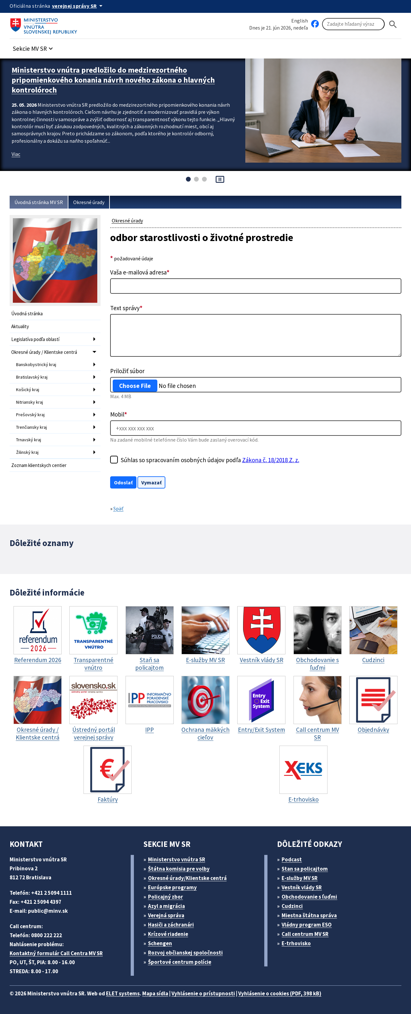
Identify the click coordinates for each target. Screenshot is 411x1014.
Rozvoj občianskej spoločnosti (185, 952)
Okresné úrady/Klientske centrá (187, 878)
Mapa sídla (155, 993)
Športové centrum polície (179, 961)
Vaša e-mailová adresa (140, 272)
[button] (34, 47)
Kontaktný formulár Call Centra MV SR (56, 953)
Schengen (160, 943)
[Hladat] (393, 24)
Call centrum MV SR (305, 934)
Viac (16, 154)
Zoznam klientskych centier (38, 465)
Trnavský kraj (28, 440)
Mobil (118, 414)
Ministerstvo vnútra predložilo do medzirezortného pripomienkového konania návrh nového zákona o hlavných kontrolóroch (113, 80)
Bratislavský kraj (32, 377)
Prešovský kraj (30, 414)
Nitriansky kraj (29, 402)
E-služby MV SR (300, 878)
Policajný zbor (165, 896)
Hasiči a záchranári (171, 924)
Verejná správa (166, 915)
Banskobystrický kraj (36, 364)
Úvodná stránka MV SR (38, 202)
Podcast (292, 859)
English (299, 20)
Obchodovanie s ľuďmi (309, 896)
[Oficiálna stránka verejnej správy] (78, 6)
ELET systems (123, 993)
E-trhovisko (296, 943)
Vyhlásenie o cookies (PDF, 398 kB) (279, 993)
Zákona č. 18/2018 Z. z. (270, 460)
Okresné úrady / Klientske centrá (44, 352)
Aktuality (20, 326)
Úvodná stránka (27, 313)
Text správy (126, 308)
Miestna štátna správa (309, 915)
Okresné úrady (88, 202)
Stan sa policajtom (305, 868)
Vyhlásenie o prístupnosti (203, 993)
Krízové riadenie (168, 934)
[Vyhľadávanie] (353, 24)
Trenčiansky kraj (31, 427)
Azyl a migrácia (166, 906)
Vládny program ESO (307, 924)
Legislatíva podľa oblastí (35, 339)
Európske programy (172, 887)
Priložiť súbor (127, 371)
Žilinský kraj (27, 452)
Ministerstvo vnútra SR (176, 859)
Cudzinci (292, 906)
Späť (118, 508)
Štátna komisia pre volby (179, 868)
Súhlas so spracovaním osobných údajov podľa (210, 459)
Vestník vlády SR (302, 887)
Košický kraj (27, 389)
